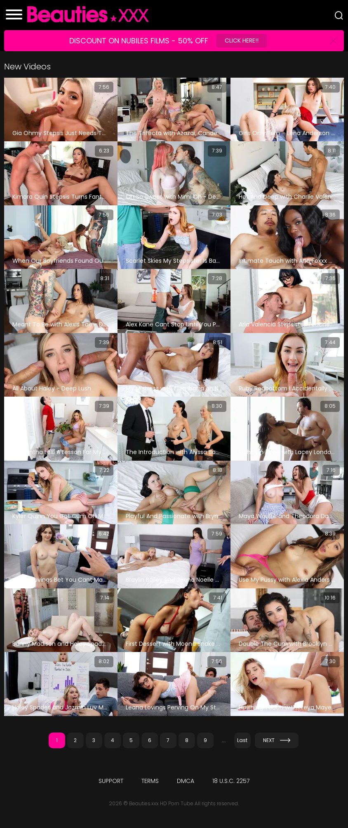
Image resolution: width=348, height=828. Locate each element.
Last (242, 740)
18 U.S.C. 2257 (230, 781)
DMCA (185, 781)
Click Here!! (242, 40)
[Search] (339, 15)
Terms (150, 781)
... (224, 740)
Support (111, 781)
